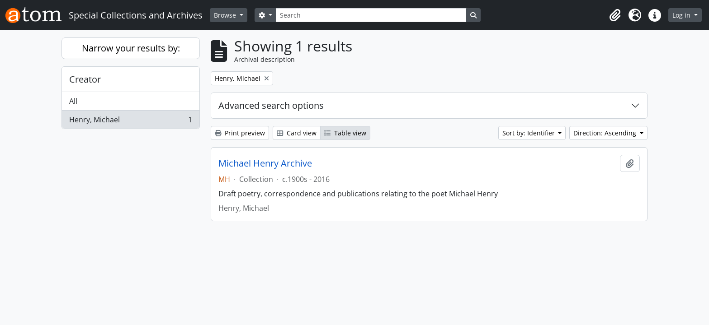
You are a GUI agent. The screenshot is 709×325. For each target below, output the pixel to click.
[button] (615, 15)
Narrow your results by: (131, 48)
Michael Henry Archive (265, 163)
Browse (226, 15)
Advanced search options (271, 105)
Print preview (240, 133)
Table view (345, 133)
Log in (682, 15)
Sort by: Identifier (529, 133)
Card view (297, 133)
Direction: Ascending (605, 133)
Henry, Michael (130, 121)
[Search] (371, 15)
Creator (85, 79)
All (73, 101)
